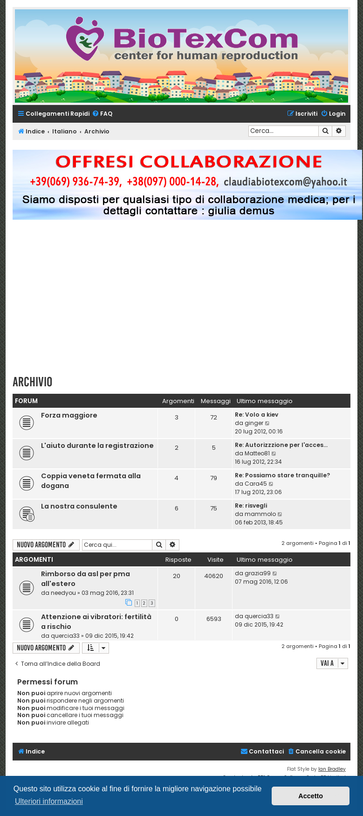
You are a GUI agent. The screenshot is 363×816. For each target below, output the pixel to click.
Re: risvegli (251, 505)
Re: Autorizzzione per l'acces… (281, 445)
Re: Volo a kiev (256, 414)
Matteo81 (257, 453)
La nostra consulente (79, 506)
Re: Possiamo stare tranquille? (282, 475)
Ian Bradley (332, 769)
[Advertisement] (188, 301)
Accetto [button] (310, 796)
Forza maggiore (69, 415)
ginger (254, 423)
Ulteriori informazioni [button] (49, 801)
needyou (63, 593)
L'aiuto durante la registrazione (97, 445)
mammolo (260, 514)
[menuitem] (102, 114)
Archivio (32, 382)
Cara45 (256, 484)
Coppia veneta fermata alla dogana (91, 480)
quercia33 (65, 636)
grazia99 (258, 573)
